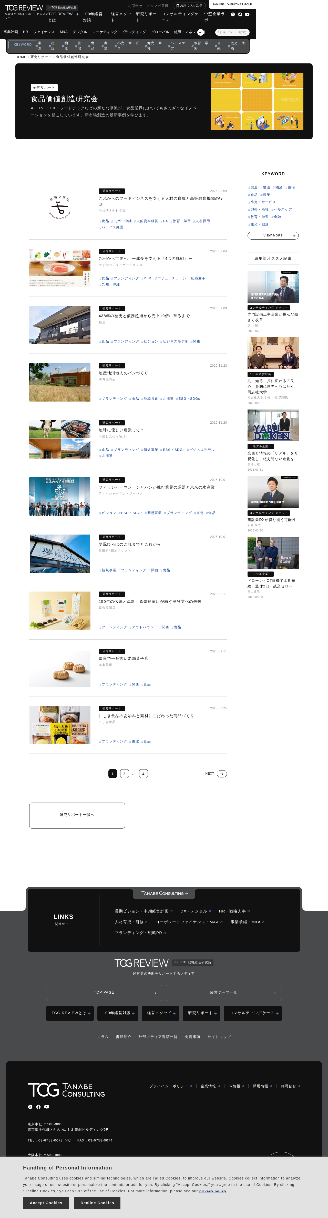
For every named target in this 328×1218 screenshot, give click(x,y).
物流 (99, 38)
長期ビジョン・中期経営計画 (144, 913)
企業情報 (210, 1089)
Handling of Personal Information (67, 1166)
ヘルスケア (217, 38)
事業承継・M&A (248, 924)
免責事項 (192, 1040)
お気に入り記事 (263, 5)
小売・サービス (164, 38)
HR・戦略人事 (234, 913)
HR (61, 26)
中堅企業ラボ (285, 14)
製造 (71, 38)
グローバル (196, 26)
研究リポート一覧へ (77, 816)
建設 (85, 38)
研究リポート (206, 14)
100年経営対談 (147, 14)
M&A (100, 26)
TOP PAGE (104, 995)
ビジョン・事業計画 (38, 26)
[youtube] (46, 1109)
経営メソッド (177, 14)
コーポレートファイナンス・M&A (189, 924)
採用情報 (262, 1089)
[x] (30, 1109)
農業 (141, 38)
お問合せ (207, 6)
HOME (21, 57)
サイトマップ (219, 1040)
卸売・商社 (192, 38)
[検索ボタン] (292, 26)
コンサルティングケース (246, 14)
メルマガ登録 (230, 6)
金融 (261, 38)
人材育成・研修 (131, 924)
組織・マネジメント (226, 26)
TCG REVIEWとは (110, 14)
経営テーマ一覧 (223, 995)
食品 (127, 38)
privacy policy (213, 1190)
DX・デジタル (196, 913)
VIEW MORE (273, 235)
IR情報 (237, 1089)
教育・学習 (242, 38)
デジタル (116, 26)
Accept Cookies (46, 1202)
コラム (103, 1040)
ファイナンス (80, 26)
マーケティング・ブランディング (155, 26)
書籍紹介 (123, 1040)
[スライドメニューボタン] (273, 26)
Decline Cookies (97, 1202)
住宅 (113, 38)
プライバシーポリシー (170, 1089)
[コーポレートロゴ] (164, 896)
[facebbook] (38, 1109)
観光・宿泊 (281, 38)
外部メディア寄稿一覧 (158, 1040)
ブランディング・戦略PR (140, 934)
